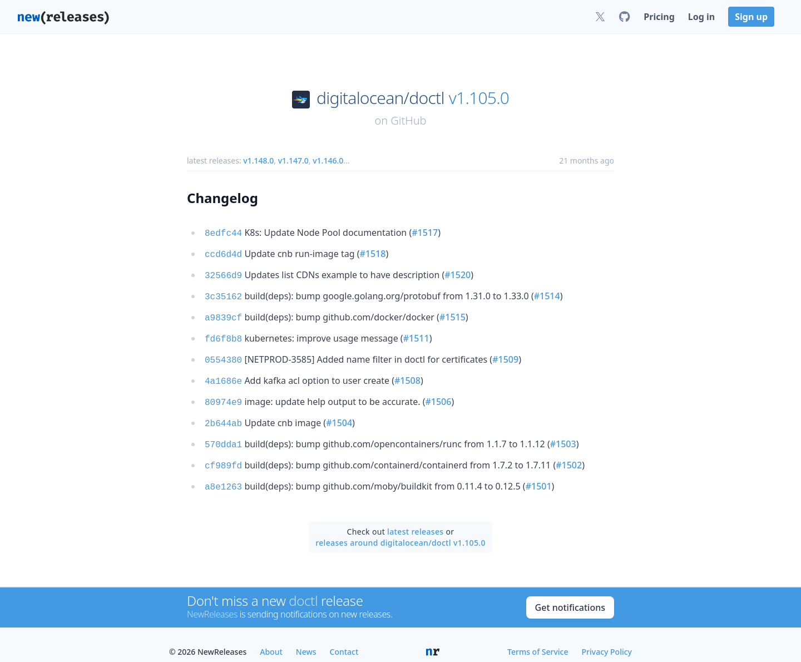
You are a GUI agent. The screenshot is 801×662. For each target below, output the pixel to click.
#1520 (457, 272)
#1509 (505, 353)
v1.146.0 (328, 160)
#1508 (407, 373)
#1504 (339, 413)
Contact (344, 637)
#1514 (547, 292)
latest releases (415, 517)
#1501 (539, 473)
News (306, 637)
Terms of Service (537, 637)
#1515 (452, 313)
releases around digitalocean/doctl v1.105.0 (400, 528)
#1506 (438, 393)
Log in (701, 17)
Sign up (751, 17)
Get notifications (570, 593)
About (271, 637)
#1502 (569, 453)
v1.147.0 (293, 160)
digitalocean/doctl (380, 97)
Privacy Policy (607, 637)
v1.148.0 (258, 160)
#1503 (563, 433)
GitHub (408, 120)
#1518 (372, 252)
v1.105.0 (479, 97)
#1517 (425, 232)
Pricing (659, 17)
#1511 (416, 333)
